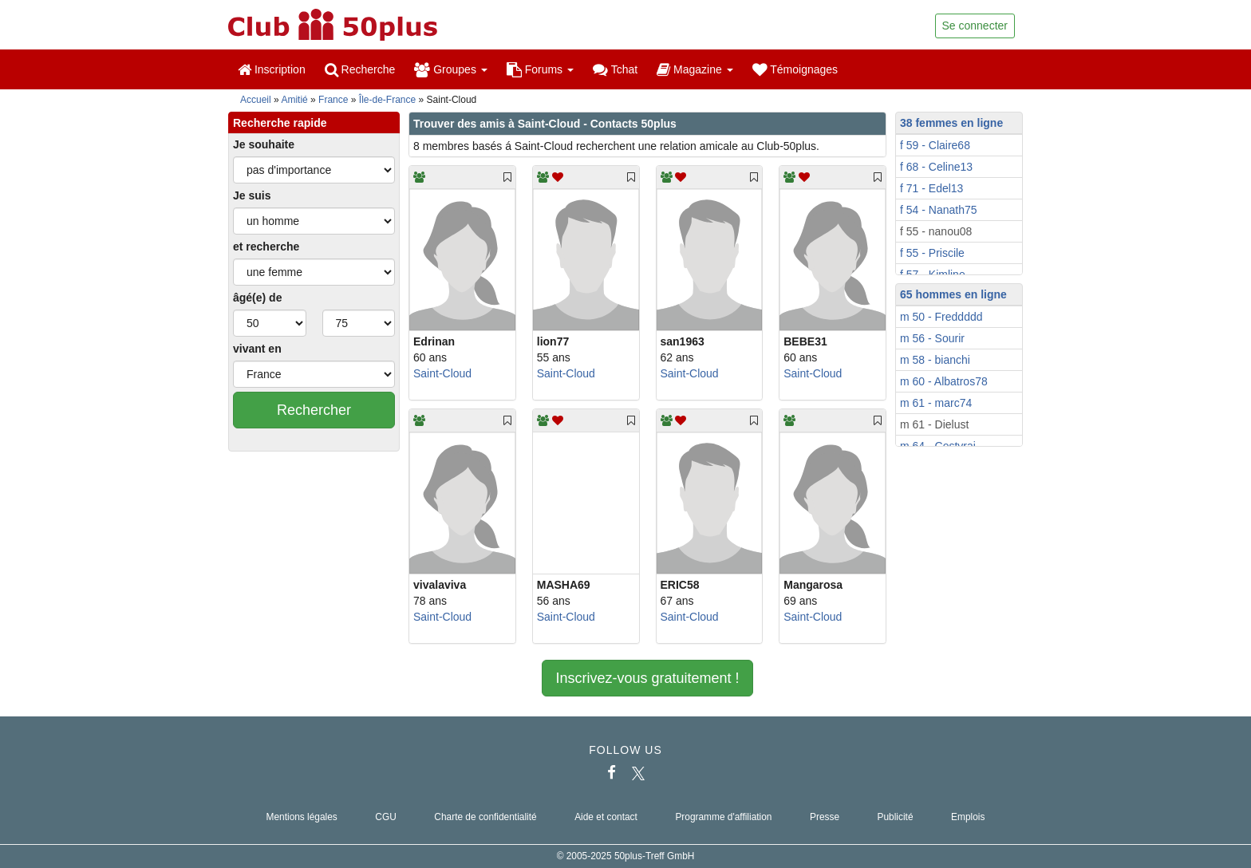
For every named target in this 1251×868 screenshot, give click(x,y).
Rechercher (314, 410)
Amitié (294, 99)
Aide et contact (605, 817)
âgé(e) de (257, 297)
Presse (824, 817)
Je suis (251, 195)
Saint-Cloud (442, 373)
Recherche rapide (280, 122)
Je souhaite (263, 144)
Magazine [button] (694, 69)
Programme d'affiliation (723, 817)
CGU (385, 817)
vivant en (257, 348)
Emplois (968, 817)
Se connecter (975, 25)
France (333, 99)
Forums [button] (540, 69)
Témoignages (795, 69)
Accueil (255, 99)
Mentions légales (301, 817)
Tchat (615, 69)
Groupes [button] (450, 69)
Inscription (272, 69)
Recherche (360, 69)
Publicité (896, 817)
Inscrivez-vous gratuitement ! (647, 678)
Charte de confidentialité (485, 817)
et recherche (266, 246)
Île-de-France (387, 99)
